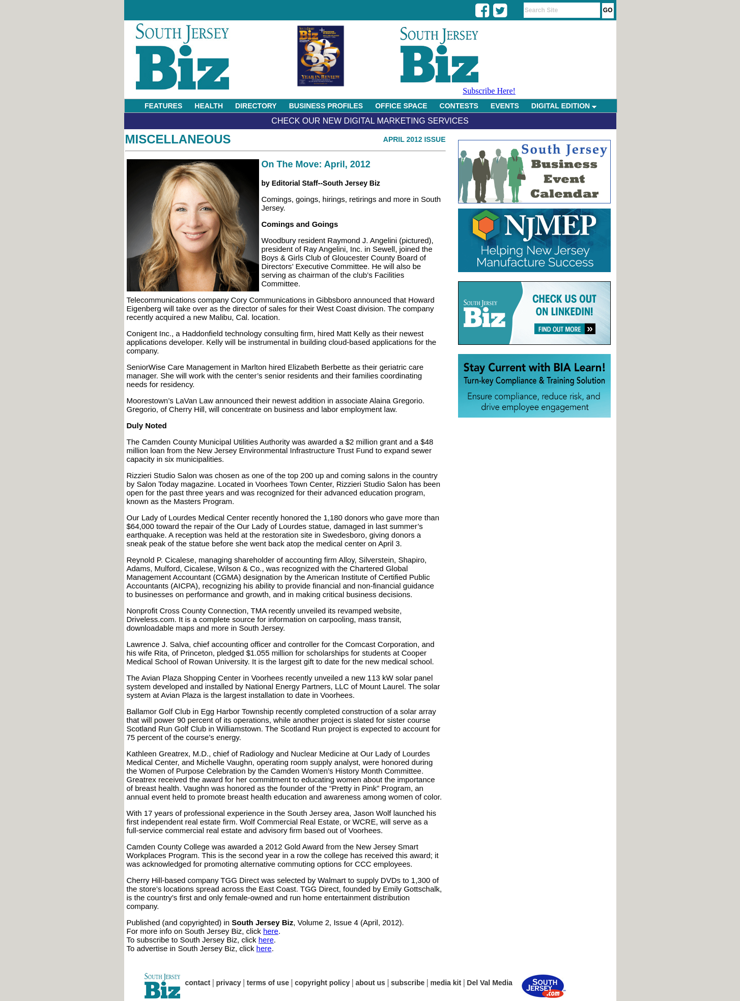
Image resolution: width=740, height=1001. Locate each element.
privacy (228, 983)
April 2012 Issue (414, 139)
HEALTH (208, 106)
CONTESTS (459, 106)
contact (198, 983)
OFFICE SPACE (401, 106)
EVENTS (505, 106)
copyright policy (322, 983)
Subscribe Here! (489, 90)
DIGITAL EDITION (563, 106)
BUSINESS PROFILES (326, 106)
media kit (445, 983)
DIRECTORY (256, 106)
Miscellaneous (178, 139)
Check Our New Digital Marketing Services (369, 120)
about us (370, 983)
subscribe (407, 983)
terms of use (268, 983)
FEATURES (163, 106)
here (270, 931)
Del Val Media (489, 983)
